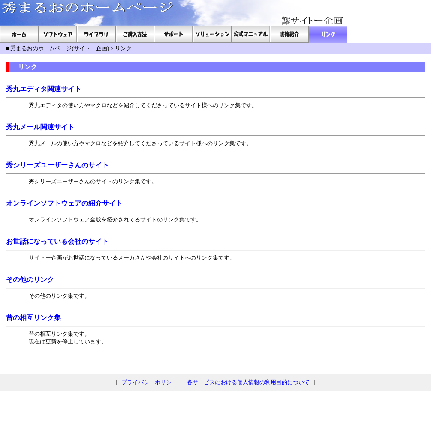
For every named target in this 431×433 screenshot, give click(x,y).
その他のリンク (30, 279)
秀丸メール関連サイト (40, 127)
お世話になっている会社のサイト (57, 241)
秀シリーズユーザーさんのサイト (57, 165)
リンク (123, 48)
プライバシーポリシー (149, 382)
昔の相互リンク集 (33, 317)
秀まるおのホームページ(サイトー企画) (59, 48)
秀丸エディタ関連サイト (43, 89)
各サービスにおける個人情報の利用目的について (248, 382)
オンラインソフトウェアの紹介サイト (64, 203)
